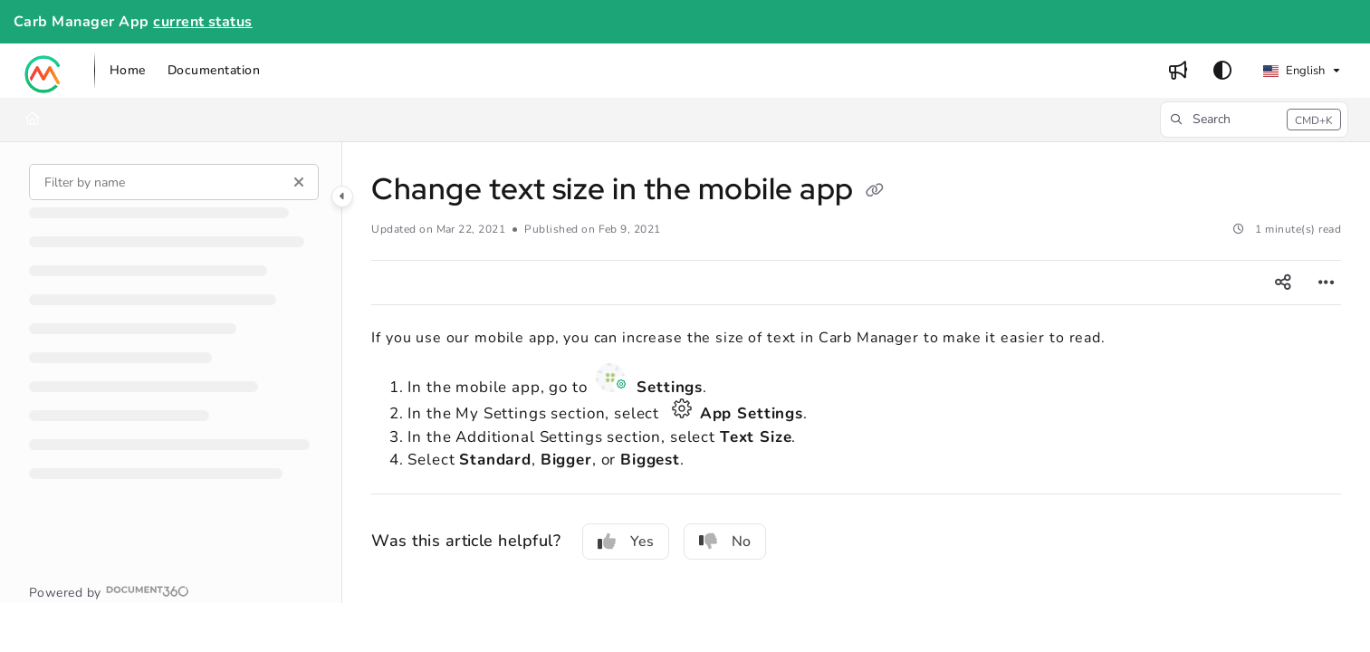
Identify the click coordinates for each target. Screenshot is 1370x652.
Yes (626, 541)
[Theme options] (1222, 70)
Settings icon (612, 377)
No (725, 541)
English (1294, 70)
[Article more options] (1326, 282)
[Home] (32, 119)
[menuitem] (128, 71)
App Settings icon (681, 408)
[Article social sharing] (1283, 282)
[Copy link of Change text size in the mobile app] (874, 191)
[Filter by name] (174, 182)
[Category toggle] (342, 196)
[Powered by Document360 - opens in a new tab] (109, 591)
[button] (43, 71)
